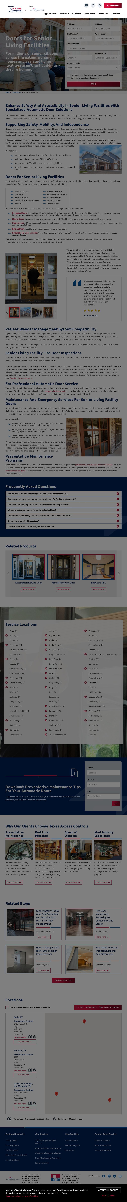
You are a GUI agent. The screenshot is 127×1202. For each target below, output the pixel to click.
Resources (89, 14)
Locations (116, 14)
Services (76, 14)
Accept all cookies (108, 1190)
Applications (49, 14)
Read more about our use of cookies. (22, 1196)
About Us (103, 14)
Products (63, 14)
